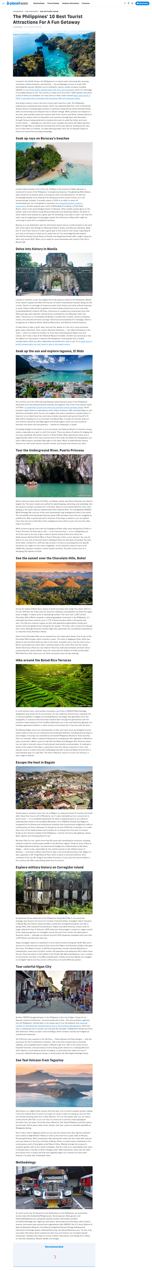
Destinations (38, 3)
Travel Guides (53, 3)
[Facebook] (125, 4)
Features (86, 3)
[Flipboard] (129, 4)
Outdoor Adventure (70, 3)
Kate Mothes (18, 27)
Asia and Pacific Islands (49, 11)
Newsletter (142, 3)
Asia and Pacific (31, 11)
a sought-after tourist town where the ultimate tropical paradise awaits (53, 407)
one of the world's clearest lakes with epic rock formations (49, 90)
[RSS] (132, 4)
